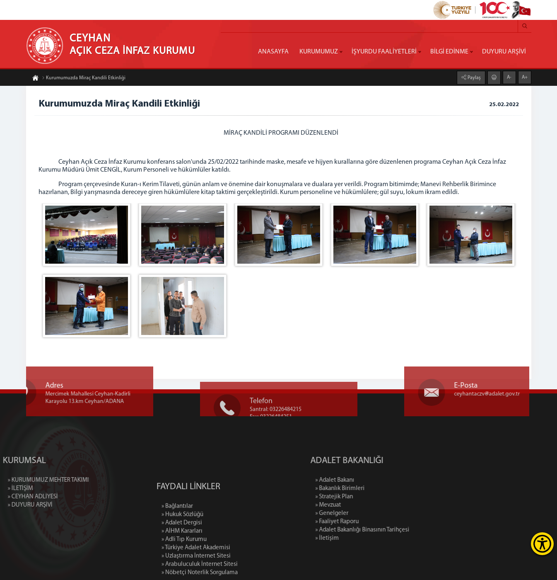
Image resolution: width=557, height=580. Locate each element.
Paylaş (473, 77)
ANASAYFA (273, 52)
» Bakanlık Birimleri (369, 488)
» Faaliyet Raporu (366, 522)
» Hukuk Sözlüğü (182, 543)
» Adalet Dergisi (182, 551)
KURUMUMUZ (318, 52)
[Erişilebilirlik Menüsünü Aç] (542, 543)
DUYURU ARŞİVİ (504, 52)
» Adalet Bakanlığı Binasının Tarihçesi (392, 530)
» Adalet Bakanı (364, 480)
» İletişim (357, 538)
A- (509, 76)
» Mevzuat (358, 505)
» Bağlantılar (177, 534)
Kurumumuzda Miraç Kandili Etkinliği (83, 78)
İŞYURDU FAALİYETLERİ (384, 52)
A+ (525, 76)
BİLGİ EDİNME (449, 52)
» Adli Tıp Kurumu (184, 568)
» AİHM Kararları (182, 559)
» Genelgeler (361, 513)
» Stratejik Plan (364, 497)
